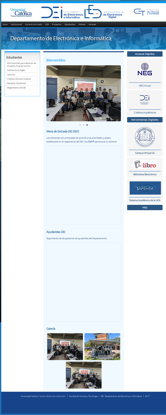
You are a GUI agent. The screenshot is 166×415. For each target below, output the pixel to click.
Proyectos (56, 24)
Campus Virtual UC (145, 153)
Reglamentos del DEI (16, 88)
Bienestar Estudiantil (16, 83)
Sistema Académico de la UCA (144, 200)
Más (144, 207)
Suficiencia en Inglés (16, 70)
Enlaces (82, 24)
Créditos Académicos (145, 112)
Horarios (11, 74)
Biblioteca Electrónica (144, 174)
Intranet (92, 24)
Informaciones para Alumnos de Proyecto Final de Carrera (21, 64)
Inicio (5, 24)
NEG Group (145, 85)
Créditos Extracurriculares (19, 79)
